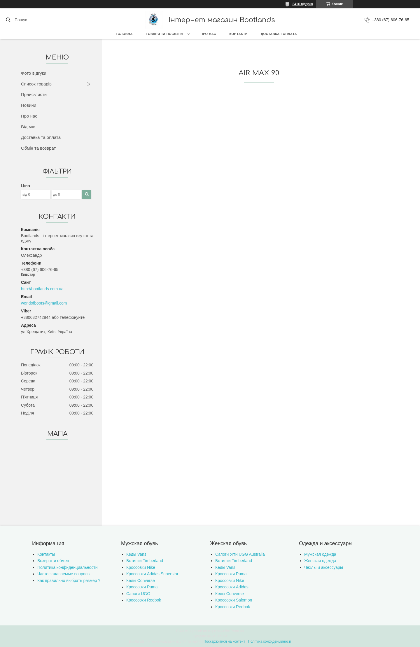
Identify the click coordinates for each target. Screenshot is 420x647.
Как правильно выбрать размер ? (68, 580)
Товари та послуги (164, 34)
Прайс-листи (34, 94)
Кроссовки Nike (140, 567)
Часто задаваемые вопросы (63, 573)
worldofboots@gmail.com (44, 303)
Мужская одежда (320, 554)
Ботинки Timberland (144, 560)
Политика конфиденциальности (67, 567)
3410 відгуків (302, 4)
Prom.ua (237, 631)
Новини (28, 105)
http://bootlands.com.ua (42, 288)
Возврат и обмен (53, 560)
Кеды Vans (136, 554)
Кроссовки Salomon (233, 600)
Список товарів (36, 83)
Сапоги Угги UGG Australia (240, 554)
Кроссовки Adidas (232, 587)
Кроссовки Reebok (143, 600)
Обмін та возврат (38, 148)
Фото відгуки (33, 73)
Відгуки (28, 126)
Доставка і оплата (279, 34)
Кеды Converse (140, 580)
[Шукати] (8, 20)
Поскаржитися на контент (224, 641)
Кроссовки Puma (142, 587)
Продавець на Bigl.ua (210, 636)
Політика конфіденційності (269, 641)
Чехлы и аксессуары (323, 567)
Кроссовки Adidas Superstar (152, 573)
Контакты (46, 554)
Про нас (208, 34)
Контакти (238, 34)
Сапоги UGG (138, 593)
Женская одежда (320, 560)
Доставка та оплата (41, 137)
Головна (124, 34)
